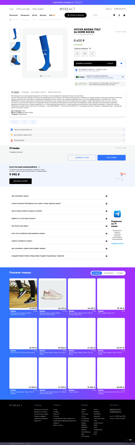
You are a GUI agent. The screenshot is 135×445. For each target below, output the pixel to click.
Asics (83, 412)
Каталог (15, 19)
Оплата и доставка (23, 9)
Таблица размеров (81, 48)
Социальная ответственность (64, 418)
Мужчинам (13, 15)
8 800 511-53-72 (120, 9)
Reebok (96, 412)
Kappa (83, 423)
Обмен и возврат (38, 9)
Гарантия (37, 421)
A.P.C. (96, 427)
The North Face (99, 418)
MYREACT (84, 427)
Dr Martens (85, 418)
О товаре (15, 92)
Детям (34, 15)
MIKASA (83, 425)
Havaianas (85, 421)
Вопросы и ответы (40, 412)
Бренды (43, 15)
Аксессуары (25, 19)
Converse (84, 414)
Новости (109, 9)
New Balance (86, 432)
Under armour (98, 423)
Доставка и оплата (38, 92)
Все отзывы (111, 157)
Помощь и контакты (41, 409)
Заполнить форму (20, 181)
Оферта (56, 423)
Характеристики (54, 92)
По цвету (120, 273)
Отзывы (55, 412)
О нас (11, 9)
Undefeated (98, 430)
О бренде (25, 92)
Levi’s (95, 432)
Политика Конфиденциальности (64, 421)
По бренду (96, 273)
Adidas (33, 121)
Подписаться (117, 244)
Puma (96, 409)
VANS (95, 425)
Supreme (97, 416)
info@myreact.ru (115, 412)
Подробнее (78, 2)
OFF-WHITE (85, 436)
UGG (95, 421)
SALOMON (97, 414)
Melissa (84, 430)
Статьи (56, 416)
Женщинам (25, 15)
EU (90, 48)
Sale (52, 15)
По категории (108, 273)
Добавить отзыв (82, 157)
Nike (82, 434)
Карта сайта (58, 425)
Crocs (83, 416)
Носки (34, 19)
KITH (95, 434)
